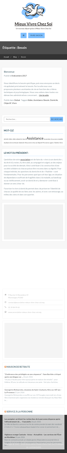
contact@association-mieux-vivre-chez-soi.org (26, 349)
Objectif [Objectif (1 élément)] (40, 142)
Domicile (54, 100)
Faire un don (36, 35)
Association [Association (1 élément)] (47, 139)
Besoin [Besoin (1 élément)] (16, 142)
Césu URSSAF (11, 427)
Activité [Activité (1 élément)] (6, 139)
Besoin (46, 100)
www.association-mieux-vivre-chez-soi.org (24, 358)
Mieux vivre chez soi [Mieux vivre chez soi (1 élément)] (31, 142)
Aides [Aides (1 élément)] (10, 139)
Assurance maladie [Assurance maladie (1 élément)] (57, 139)
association (25, 159)
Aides (30, 100)
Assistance (38, 100)
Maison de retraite (18, 413)
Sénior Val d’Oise (12, 420)
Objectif (7, 103)
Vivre (14, 103)
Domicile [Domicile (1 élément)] (21, 142)
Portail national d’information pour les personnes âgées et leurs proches (31, 434)
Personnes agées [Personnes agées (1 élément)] (48, 142)
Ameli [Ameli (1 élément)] (24, 139)
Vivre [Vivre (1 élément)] (61, 142)
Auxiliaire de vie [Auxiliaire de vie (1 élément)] (9, 142)
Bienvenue (9, 71)
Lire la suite (44, 95)
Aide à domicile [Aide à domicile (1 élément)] (17, 139)
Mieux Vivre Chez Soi (33, 23)
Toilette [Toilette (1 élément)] (56, 142)
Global (17, 100)
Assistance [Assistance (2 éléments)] (34, 138)
